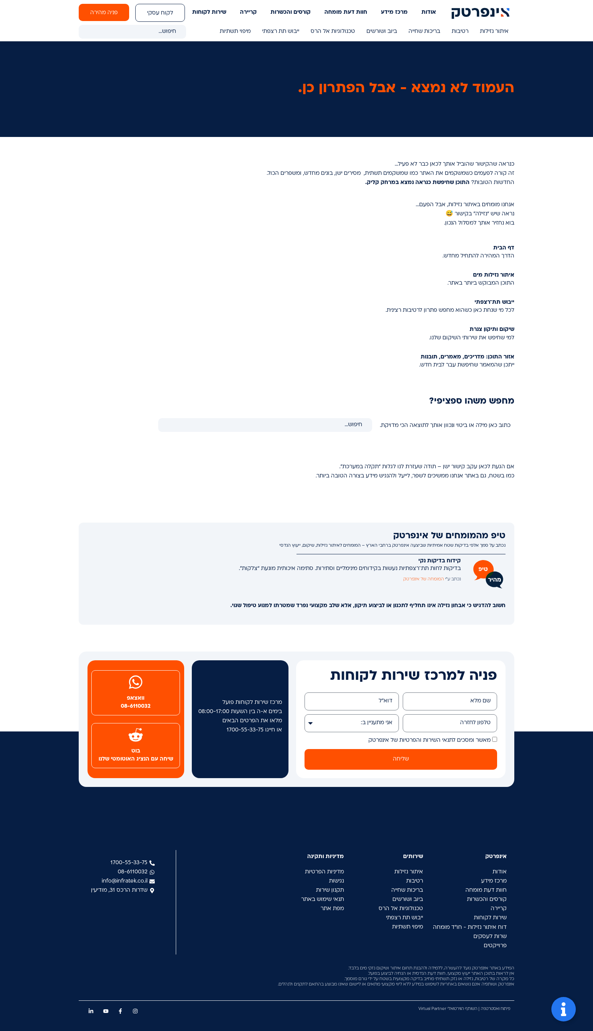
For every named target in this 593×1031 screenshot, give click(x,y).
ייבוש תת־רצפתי (494, 302)
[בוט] (135, 735)
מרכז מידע (394, 12)
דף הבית (503, 248)
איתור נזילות (494, 31)
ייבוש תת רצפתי (280, 31)
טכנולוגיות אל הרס (333, 31)
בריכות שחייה (424, 31)
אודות (428, 12)
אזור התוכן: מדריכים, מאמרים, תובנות (467, 357)
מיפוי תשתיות (235, 31)
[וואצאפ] (135, 682)
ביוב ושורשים (381, 31)
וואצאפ (135, 698)
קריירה (248, 12)
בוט (135, 751)
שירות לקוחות (209, 12)
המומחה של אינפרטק (423, 579)
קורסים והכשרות (291, 12)
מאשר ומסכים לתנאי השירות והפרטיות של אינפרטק (429, 740)
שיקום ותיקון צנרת (492, 329)
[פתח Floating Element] (563, 1009)
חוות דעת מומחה (345, 12)
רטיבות (460, 31)
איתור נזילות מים (493, 275)
